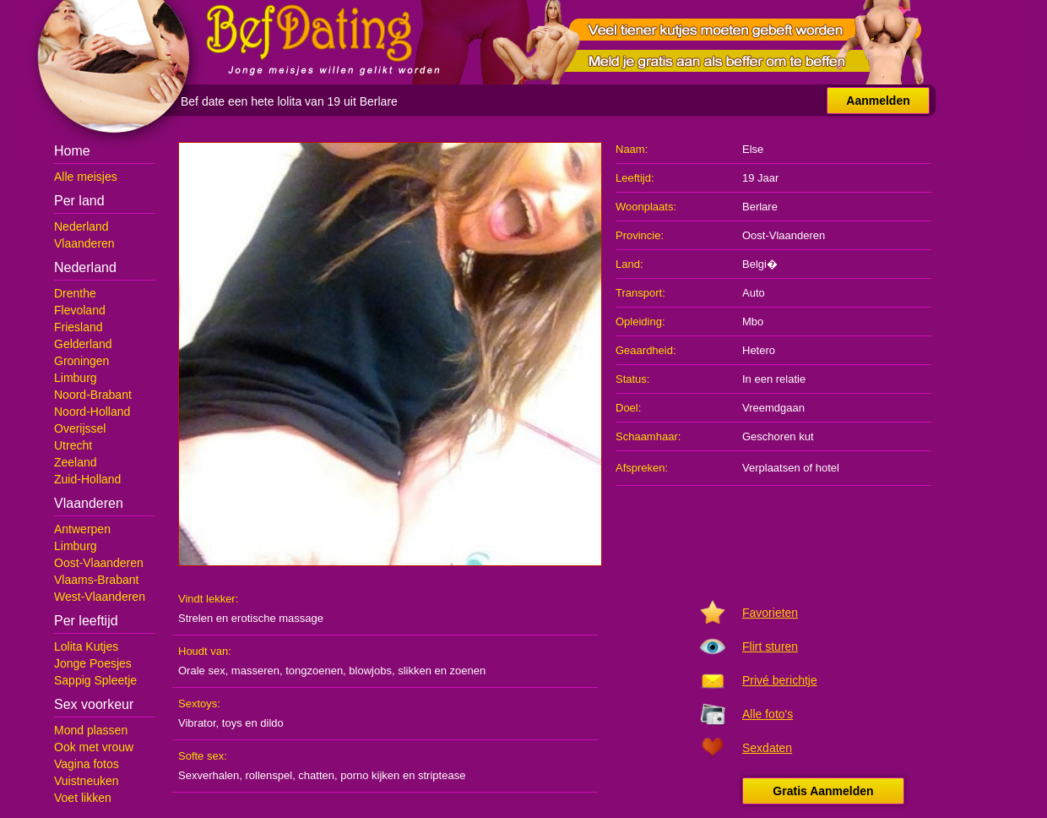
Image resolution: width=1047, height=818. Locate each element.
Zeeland (75, 462)
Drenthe (75, 293)
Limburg (75, 377)
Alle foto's (767, 714)
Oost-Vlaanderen (99, 563)
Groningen (81, 361)
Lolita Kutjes (86, 646)
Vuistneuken (86, 781)
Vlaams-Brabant (96, 579)
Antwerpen (82, 529)
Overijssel (80, 428)
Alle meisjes (85, 176)
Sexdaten (767, 748)
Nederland (81, 226)
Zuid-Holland (87, 479)
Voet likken (82, 797)
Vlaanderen (84, 243)
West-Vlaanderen (99, 596)
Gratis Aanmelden (823, 791)
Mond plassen (90, 730)
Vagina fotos (86, 764)
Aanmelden (877, 100)
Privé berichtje (779, 680)
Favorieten (770, 612)
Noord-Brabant (93, 394)
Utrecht (73, 445)
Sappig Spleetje (95, 680)
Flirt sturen (770, 646)
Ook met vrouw (93, 747)
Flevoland (80, 310)
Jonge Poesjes (93, 663)
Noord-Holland (92, 411)
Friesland (78, 327)
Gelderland (83, 344)
